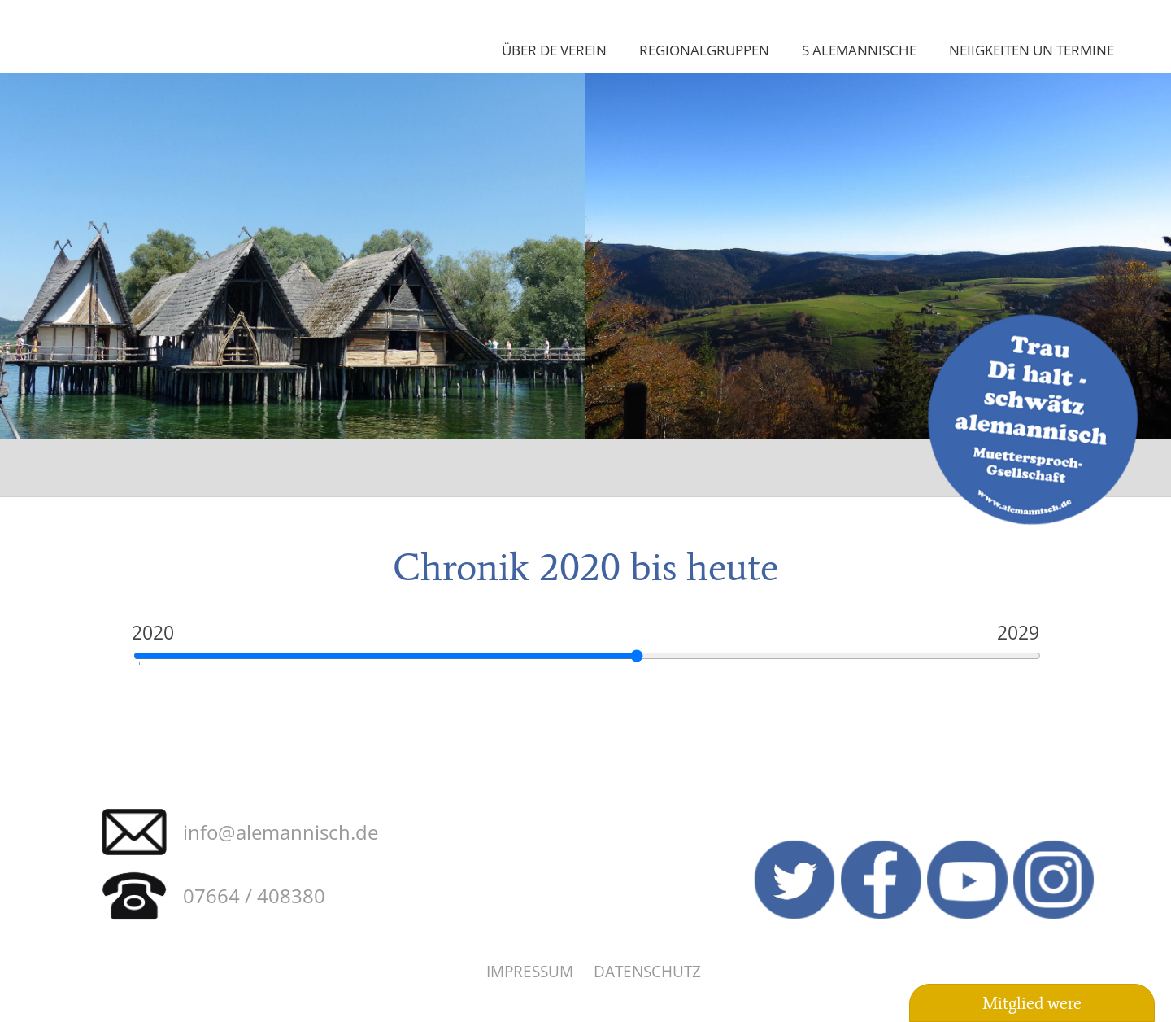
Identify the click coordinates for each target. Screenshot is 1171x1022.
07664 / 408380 (254, 895)
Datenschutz (647, 971)
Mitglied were (1032, 1003)
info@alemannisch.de (280, 832)
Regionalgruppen (704, 49)
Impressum (529, 971)
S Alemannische (859, 49)
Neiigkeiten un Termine (1031, 49)
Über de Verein (554, 49)
